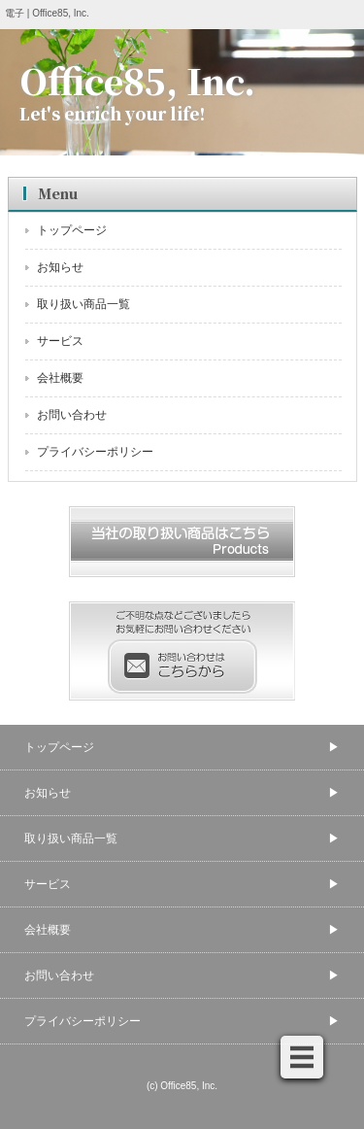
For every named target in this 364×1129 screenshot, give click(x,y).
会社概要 (60, 378)
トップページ (72, 230)
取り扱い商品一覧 (83, 304)
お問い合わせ (72, 415)
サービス (60, 341)
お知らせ (60, 267)
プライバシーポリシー (95, 452)
